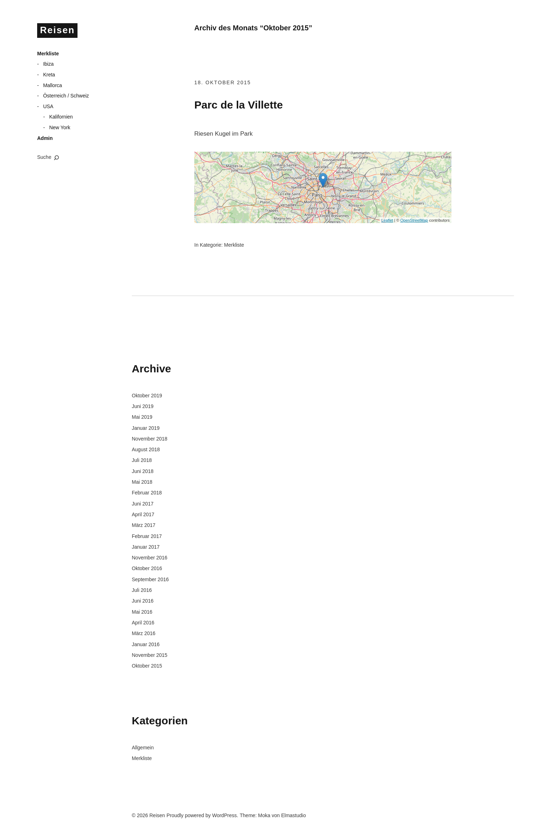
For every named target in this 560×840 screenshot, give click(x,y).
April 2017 (143, 514)
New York (59, 127)
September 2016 (150, 579)
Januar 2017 (146, 547)
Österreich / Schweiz (66, 96)
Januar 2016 (146, 644)
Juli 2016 (142, 590)
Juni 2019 (143, 406)
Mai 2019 (142, 417)
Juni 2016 (143, 601)
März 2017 (143, 525)
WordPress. (225, 815)
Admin (45, 138)
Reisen (57, 30)
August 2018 (146, 449)
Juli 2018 (142, 460)
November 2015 (150, 655)
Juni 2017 (143, 504)
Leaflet (387, 220)
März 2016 (143, 633)
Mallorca (52, 85)
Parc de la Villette (238, 105)
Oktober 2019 (147, 395)
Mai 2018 (142, 482)
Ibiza (48, 64)
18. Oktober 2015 (222, 82)
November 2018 (150, 439)
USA (48, 106)
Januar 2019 (146, 428)
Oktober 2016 (147, 568)
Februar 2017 (147, 536)
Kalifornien (61, 117)
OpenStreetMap (414, 220)
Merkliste (48, 53)
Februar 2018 (147, 493)
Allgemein (143, 747)
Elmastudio (293, 815)
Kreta (49, 74)
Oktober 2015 (147, 666)
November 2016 (150, 557)
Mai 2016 (142, 612)
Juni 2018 (143, 471)
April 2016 (143, 622)
